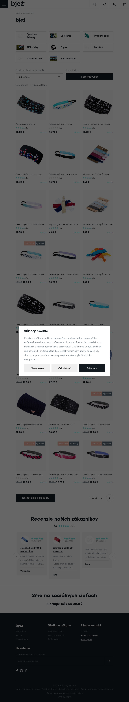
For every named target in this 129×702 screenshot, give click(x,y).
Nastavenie (37, 368)
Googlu (88, 346)
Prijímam (91, 368)
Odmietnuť (64, 368)
